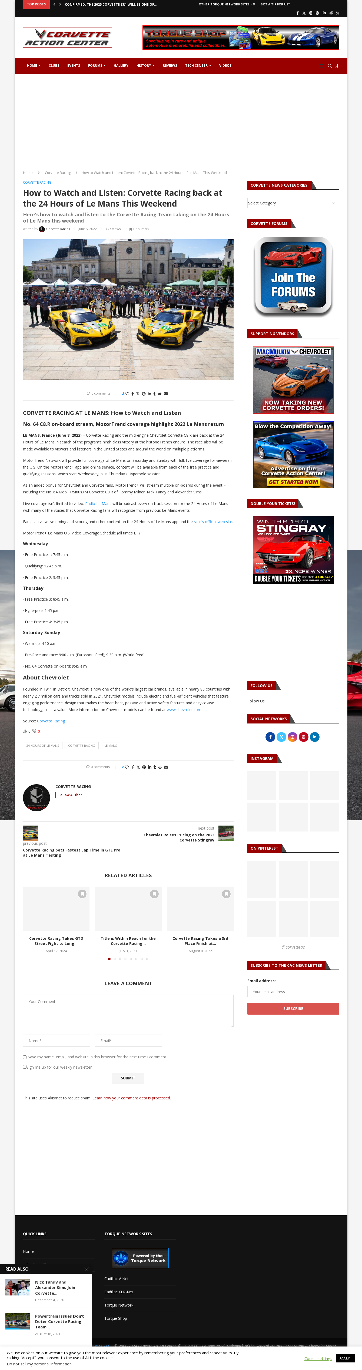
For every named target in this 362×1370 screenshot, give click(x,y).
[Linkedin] (324, 13)
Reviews (170, 65)
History (144, 65)
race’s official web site (213, 521)
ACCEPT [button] (346, 1358)
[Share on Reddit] (160, 393)
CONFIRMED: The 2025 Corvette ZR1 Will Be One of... (111, 4)
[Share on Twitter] (138, 393)
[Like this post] (127, 393)
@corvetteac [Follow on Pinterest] (293, 947)
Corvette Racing (58, 172)
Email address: (261, 980)
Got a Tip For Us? (275, 4)
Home (32, 65)
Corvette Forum (37, 1291)
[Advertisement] (181, 120)
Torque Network (118, 1305)
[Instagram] (310, 13)
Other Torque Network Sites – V (227, 4)
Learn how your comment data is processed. (131, 1097)
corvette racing (81, 745)
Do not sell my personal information (39, 1363)
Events (73, 65)
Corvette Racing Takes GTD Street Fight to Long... (56, 941)
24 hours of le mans (42, 745)
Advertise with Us (38, 1264)
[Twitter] (304, 13)
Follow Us (256, 700)
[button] (54, 4)
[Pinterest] (317, 13)
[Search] (330, 66)
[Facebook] (298, 13)
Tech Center (196, 65)
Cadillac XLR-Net (118, 1291)
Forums (95, 65)
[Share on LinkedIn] (149, 393)
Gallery (121, 65)
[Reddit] (331, 13)
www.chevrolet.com (184, 709)
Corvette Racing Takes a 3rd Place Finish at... (200, 941)
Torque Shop (115, 1318)
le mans (110, 745)
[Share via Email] (166, 393)
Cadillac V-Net (116, 1278)
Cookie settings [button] (318, 1358)
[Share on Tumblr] (154, 393)
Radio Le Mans (98, 503)
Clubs (54, 65)
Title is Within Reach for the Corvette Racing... (128, 941)
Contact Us (32, 1278)
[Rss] (337, 13)
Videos (225, 65)
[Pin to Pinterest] (144, 393)
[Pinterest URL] (262, 879)
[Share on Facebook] (132, 393)
